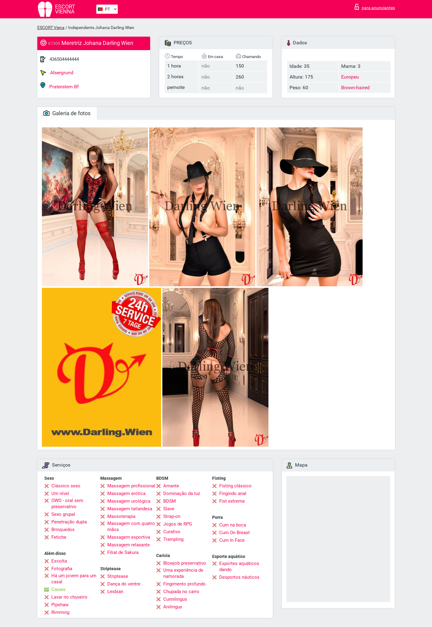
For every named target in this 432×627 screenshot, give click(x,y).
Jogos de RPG (177, 524)
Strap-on (171, 516)
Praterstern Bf (59, 86)
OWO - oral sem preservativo (67, 503)
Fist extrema (232, 501)
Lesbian (115, 591)
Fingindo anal (232, 493)
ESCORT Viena (51, 27)
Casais (58, 589)
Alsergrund (56, 73)
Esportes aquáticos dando (239, 566)
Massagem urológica (128, 501)
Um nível (60, 493)
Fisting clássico (235, 486)
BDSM (169, 501)
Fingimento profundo (184, 584)
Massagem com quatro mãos (131, 526)
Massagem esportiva (128, 537)
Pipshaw (59, 604)
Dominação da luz (181, 493)
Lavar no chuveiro (69, 597)
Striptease (117, 576)
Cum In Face (232, 540)
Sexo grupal (63, 514)
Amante (171, 486)
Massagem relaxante (128, 545)
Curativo (171, 531)
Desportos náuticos (239, 577)
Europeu (350, 77)
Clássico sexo (65, 486)
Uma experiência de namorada (183, 573)
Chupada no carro (181, 591)
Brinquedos (63, 529)
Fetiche (58, 537)
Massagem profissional (131, 486)
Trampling (173, 539)
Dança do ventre (123, 584)
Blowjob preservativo (184, 563)
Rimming (60, 612)
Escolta (59, 561)
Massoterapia (121, 516)
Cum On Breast (234, 532)
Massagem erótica (126, 493)
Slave (168, 509)
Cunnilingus (175, 599)
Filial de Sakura (122, 552)
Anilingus (172, 607)
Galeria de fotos (66, 113)
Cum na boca (232, 525)
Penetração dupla (69, 522)
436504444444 (64, 59)
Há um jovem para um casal (73, 579)
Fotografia (61, 568)
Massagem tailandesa (129, 509)
